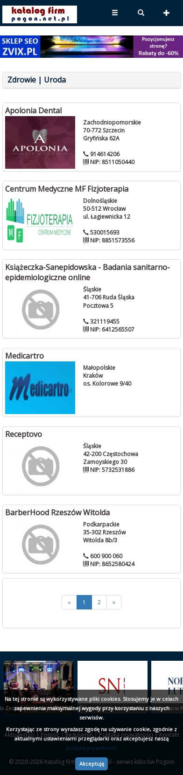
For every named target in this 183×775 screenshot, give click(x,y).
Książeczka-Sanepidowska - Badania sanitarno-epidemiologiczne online (87, 272)
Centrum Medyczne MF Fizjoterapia (66, 189)
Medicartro (24, 356)
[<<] (69, 602)
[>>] (113, 602)
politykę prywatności (91, 747)
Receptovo (23, 434)
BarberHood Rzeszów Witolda (57, 512)
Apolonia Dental (33, 110)
